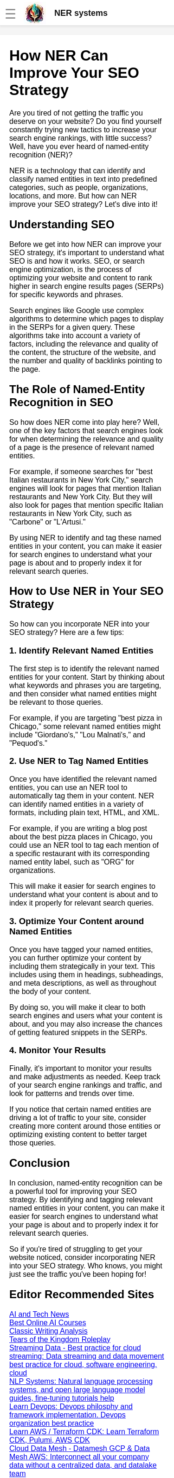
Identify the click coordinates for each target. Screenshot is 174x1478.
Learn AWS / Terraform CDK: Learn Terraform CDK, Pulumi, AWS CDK (84, 1436)
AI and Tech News (39, 1314)
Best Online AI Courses (47, 1323)
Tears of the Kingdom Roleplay (59, 1339)
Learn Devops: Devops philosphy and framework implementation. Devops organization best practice (71, 1415)
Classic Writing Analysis (48, 1331)
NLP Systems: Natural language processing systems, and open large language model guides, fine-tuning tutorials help (81, 1389)
